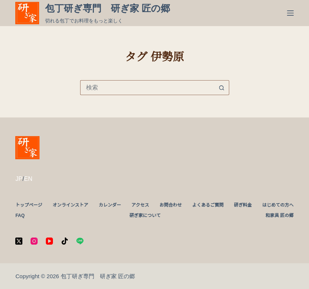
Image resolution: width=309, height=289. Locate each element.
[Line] (79, 241)
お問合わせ (171, 205)
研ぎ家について (145, 215)
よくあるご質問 (208, 205)
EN (28, 179)
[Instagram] (34, 241)
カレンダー (110, 205)
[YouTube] (49, 241)
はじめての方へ (277, 205)
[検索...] (147, 87)
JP (18, 179)
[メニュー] (290, 13)
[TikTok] (64, 241)
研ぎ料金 (243, 205)
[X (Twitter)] (18, 241)
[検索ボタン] (221, 87)
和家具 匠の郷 (279, 215)
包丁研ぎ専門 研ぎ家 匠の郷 (107, 8)
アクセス (140, 205)
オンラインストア (70, 205)
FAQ (20, 215)
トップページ (28, 205)
